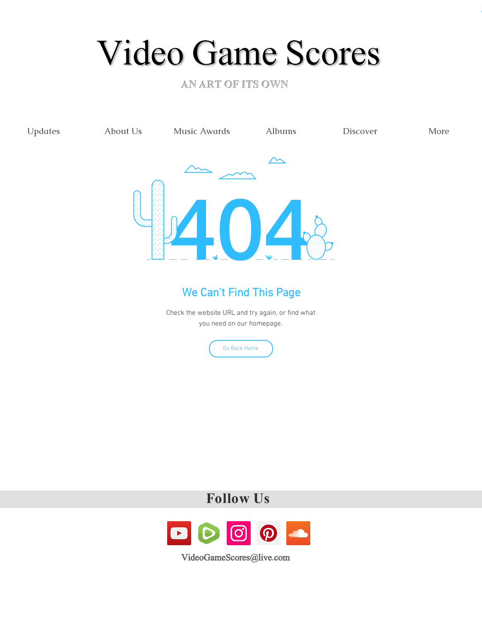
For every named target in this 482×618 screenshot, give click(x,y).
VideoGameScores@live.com (235, 558)
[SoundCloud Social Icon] (298, 533)
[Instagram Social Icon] (239, 533)
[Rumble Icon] (209, 533)
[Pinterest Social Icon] (269, 533)
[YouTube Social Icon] (179, 533)
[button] (201, 131)
